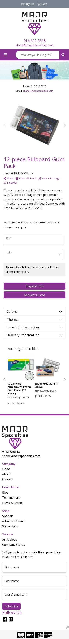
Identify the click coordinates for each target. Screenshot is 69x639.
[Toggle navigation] (6, 54)
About (6, 474)
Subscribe (11, 606)
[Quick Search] (37, 55)
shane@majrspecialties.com (35, 45)
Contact (7, 479)
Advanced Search (13, 521)
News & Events (12, 503)
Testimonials (11, 498)
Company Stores (13, 545)
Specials (7, 516)
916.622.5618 (35, 40)
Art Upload (9, 539)
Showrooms (10, 526)
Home (6, 469)
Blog (5, 492)
